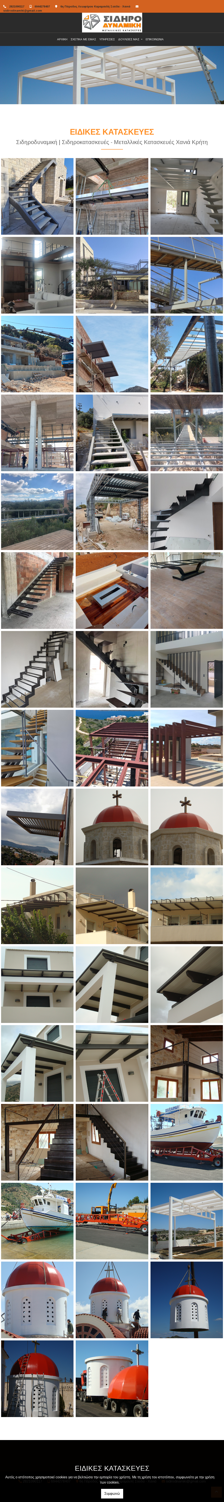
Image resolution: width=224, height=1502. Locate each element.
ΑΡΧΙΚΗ (62, 39)
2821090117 (16, 6)
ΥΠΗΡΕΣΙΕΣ (107, 39)
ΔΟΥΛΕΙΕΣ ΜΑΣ (129, 39)
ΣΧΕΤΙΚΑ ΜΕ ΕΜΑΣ (83, 39)
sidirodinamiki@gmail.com (22, 10)
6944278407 (42, 6)
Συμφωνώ (112, 1493)
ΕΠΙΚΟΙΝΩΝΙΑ (155, 39)
